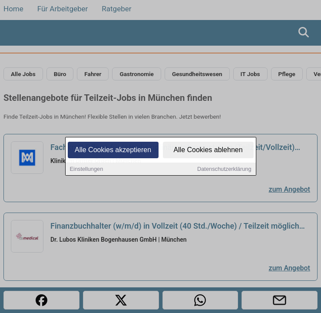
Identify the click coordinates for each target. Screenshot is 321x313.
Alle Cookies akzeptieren (113, 150)
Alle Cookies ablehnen (207, 150)
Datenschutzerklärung (224, 169)
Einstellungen (86, 169)
